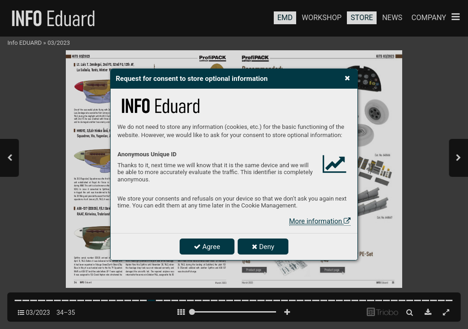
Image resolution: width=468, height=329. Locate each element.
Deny (263, 247)
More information (320, 221)
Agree (207, 247)
